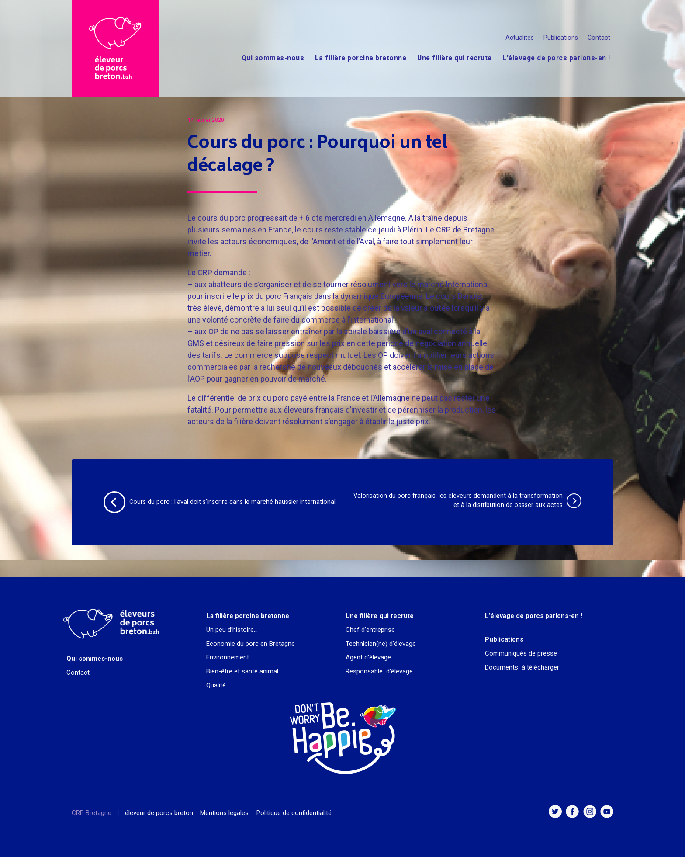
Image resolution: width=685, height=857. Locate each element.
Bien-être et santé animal (242, 671)
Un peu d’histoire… (232, 630)
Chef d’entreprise (370, 630)
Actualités (519, 37)
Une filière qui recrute (454, 58)
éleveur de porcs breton (159, 813)
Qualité (216, 685)
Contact (599, 37)
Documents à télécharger (522, 667)
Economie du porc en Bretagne (250, 644)
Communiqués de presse (521, 653)
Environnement (227, 657)
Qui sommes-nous (273, 58)
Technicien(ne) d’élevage (381, 644)
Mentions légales (224, 813)
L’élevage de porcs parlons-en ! (556, 58)
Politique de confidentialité (294, 813)
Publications (560, 37)
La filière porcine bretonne (361, 58)
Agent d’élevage (368, 657)
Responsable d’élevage (379, 671)
